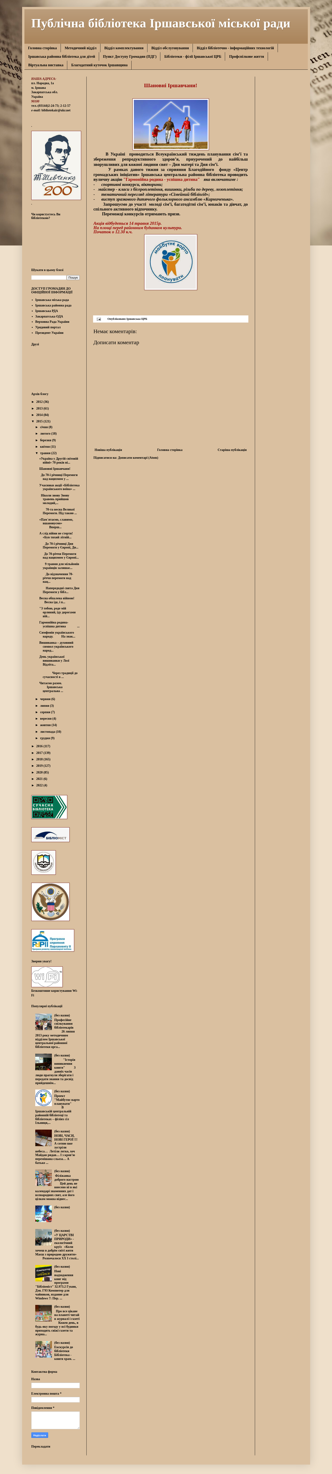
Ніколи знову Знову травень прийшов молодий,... (54, 499)
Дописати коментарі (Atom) (138, 457)
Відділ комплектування (124, 48)
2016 (40, 746)
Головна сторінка (42, 48)
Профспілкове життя (246, 56)
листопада (48, 731)
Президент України (49, 333)
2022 (40, 785)
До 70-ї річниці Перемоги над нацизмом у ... (58, 477)
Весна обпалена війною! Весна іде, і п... (57, 600)
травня (45, 453)
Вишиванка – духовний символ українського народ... (56, 646)
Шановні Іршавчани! (58, 468)
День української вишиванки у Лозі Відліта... (56, 660)
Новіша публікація (108, 450)
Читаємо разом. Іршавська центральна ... (51, 687)
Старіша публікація (232, 450)
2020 (40, 772)
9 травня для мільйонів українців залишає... (59, 566)
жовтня (46, 725)
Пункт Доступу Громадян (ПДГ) (130, 56)
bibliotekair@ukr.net (56, 110)
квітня (45, 446)
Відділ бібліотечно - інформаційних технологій (235, 48)
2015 (40, 421)
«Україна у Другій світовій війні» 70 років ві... (58, 460)
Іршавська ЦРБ (136, 318)
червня (45, 699)
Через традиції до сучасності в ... (58, 675)
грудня (45, 738)
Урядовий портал (48, 327)
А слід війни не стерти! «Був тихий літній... (57, 535)
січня (44, 427)
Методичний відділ (81, 48)
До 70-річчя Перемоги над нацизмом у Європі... (59, 556)
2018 (40, 759)
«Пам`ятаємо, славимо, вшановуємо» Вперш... (56, 523)
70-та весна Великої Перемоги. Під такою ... (58, 511)
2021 (40, 779)
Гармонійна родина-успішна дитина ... (59, 624)
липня (45, 705)
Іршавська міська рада (52, 300)
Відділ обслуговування (170, 48)
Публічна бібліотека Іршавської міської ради (161, 22)
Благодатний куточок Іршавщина (99, 65)
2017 (40, 753)
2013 (40, 408)
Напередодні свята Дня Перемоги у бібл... (59, 590)
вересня (46, 718)
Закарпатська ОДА (49, 316)
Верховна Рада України (52, 321)
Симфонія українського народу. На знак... (57, 634)
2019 (40, 765)
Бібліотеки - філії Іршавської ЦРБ (192, 56)
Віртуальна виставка (46, 65)
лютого (45, 433)
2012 (40, 402)
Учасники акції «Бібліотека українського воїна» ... (59, 487)
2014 (40, 415)
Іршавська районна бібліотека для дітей (61, 56)
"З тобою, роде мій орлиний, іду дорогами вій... (57, 612)
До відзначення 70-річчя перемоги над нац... (56, 578)
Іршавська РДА (46, 311)
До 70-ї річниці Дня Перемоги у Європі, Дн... (58, 545)
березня (46, 440)
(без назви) (62, 1015)
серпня (45, 712)
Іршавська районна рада (53, 305)
